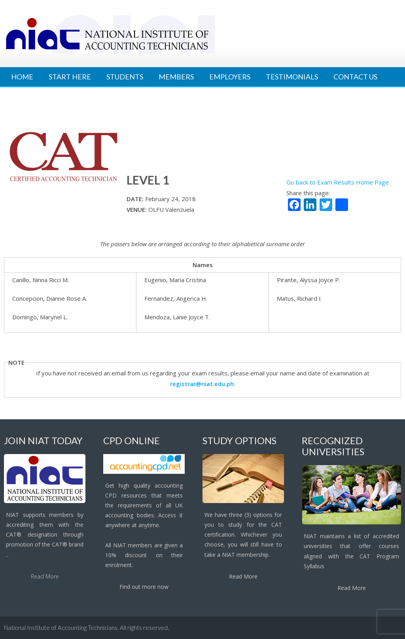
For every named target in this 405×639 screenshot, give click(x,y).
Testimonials (292, 76)
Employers (229, 76)
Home (22, 76)
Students (124, 76)
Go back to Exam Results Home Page (337, 182)
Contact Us (355, 76)
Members (176, 76)
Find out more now (143, 586)
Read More (45, 576)
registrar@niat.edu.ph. (202, 384)
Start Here (70, 76)
